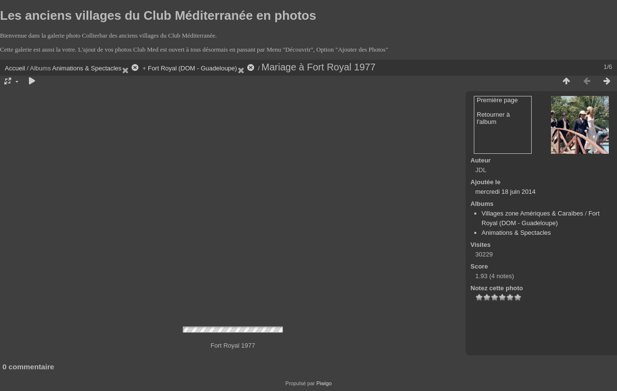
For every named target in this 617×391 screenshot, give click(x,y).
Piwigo (324, 383)
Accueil (15, 68)
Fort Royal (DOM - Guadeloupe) (192, 68)
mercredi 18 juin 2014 (505, 191)
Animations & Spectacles (86, 68)
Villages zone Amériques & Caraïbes (532, 213)
